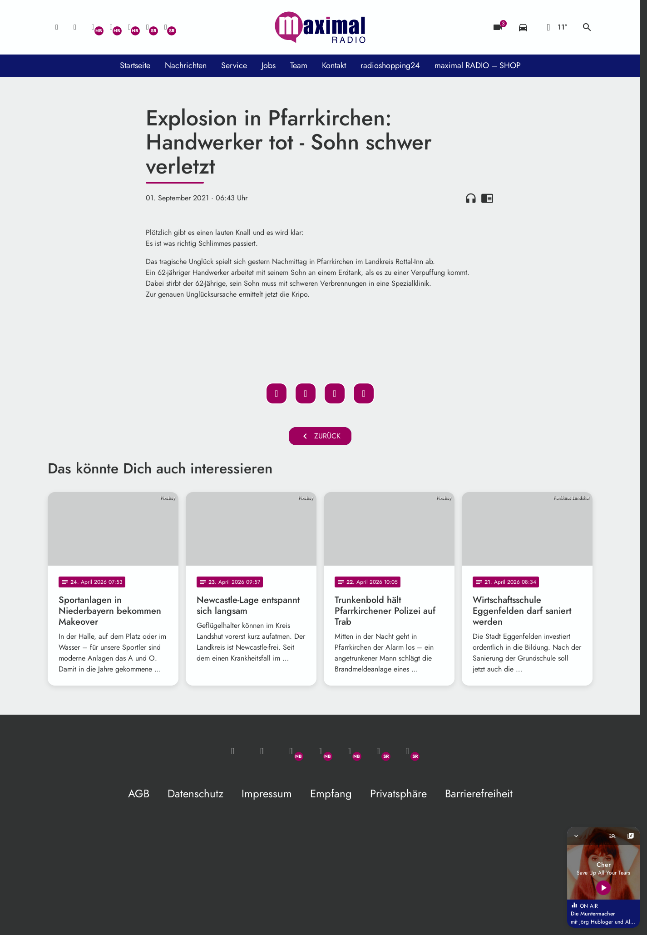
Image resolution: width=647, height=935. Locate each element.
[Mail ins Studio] (57, 27)
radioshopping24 (390, 65)
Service (234, 65)
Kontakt (334, 65)
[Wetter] (555, 27)
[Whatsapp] (93, 27)
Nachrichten (186, 65)
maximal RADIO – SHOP (478, 65)
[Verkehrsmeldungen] (523, 27)
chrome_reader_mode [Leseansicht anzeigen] (487, 198)
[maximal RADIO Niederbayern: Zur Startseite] (320, 27)
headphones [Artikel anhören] (470, 198)
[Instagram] (129, 27)
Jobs (269, 65)
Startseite (135, 65)
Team (298, 65)
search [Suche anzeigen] (587, 27)
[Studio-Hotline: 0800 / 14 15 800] (75, 27)
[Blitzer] (497, 27)
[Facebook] (111, 27)
